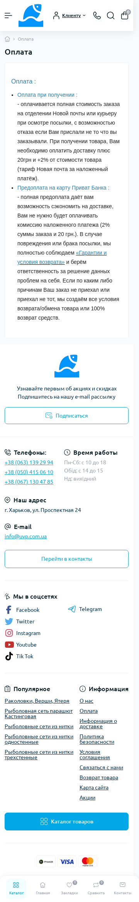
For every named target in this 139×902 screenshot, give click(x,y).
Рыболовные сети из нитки (39, 726)
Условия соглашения (95, 754)
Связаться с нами (101, 767)
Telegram (85, 609)
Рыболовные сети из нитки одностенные (39, 739)
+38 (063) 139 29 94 (29, 462)
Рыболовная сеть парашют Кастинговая (39, 713)
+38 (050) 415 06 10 (29, 472)
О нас (86, 701)
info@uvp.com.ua (26, 536)
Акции (87, 797)
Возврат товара (99, 777)
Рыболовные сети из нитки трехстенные (39, 754)
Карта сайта (94, 787)
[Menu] (8, 15)
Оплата (89, 711)
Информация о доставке (98, 723)
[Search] (111, 15)
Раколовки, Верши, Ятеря (37, 701)
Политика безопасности (97, 739)
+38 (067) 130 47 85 (29, 482)
